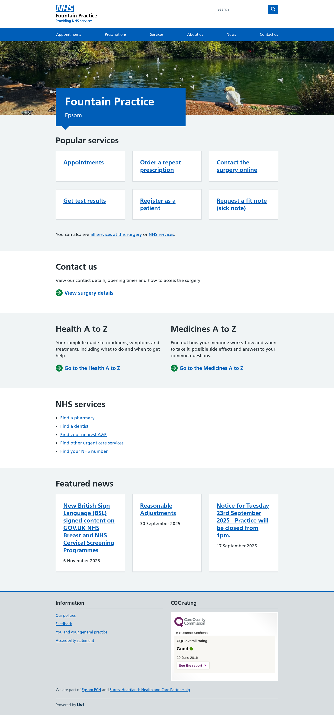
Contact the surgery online (237, 166)
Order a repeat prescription (160, 166)
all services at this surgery (116, 234)
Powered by (70, 704)
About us (195, 34)
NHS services (161, 234)
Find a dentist (74, 426)
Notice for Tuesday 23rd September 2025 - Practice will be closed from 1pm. (243, 520)
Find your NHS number (84, 451)
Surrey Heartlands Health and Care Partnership (150, 689)
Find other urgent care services (91, 443)
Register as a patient (158, 204)
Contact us (269, 34)
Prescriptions (115, 34)
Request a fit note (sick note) (242, 204)
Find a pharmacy (77, 418)
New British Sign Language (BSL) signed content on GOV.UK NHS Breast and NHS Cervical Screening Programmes (89, 528)
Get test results (84, 200)
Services (156, 34)
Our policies (66, 615)
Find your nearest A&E (83, 434)
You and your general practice (81, 632)
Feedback (64, 623)
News (231, 34)
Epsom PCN (91, 689)
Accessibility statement (75, 640)
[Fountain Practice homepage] (76, 14)
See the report (190, 665)
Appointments (68, 34)
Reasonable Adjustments (158, 509)
